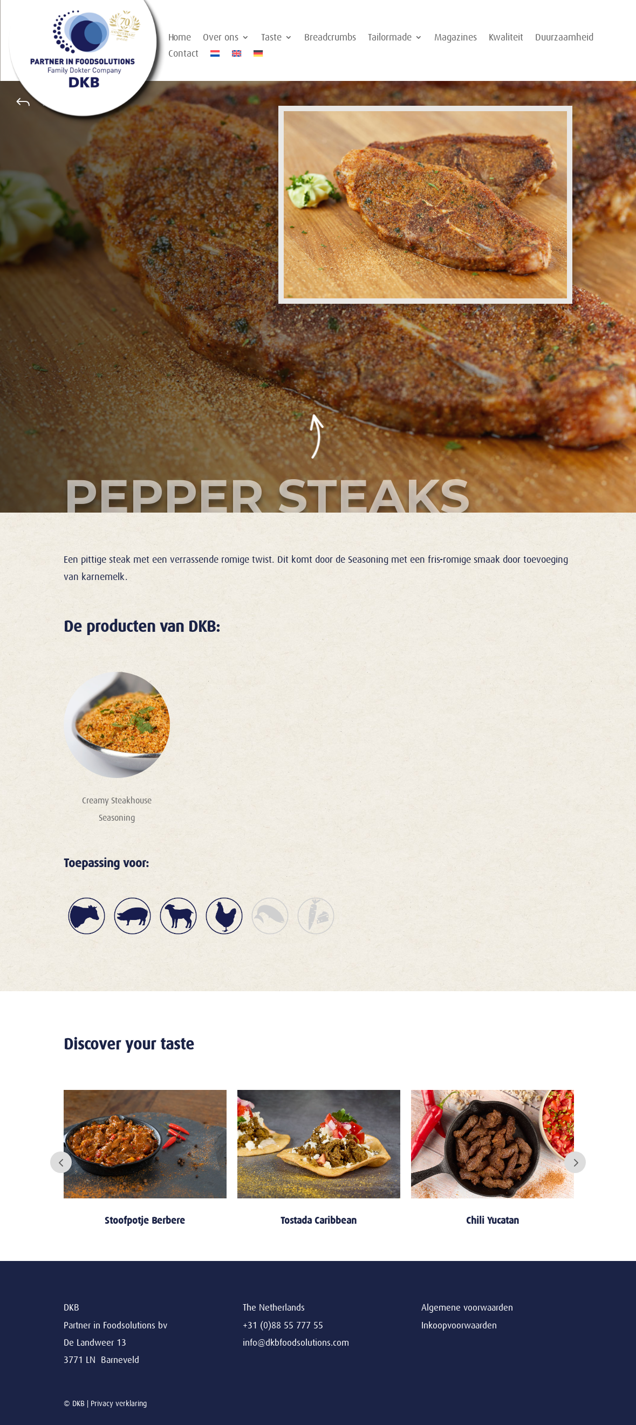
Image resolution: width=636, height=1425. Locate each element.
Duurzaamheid (564, 38)
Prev (61, 1162)
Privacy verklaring (119, 1403)
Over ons (220, 38)
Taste (271, 38)
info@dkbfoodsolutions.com (296, 1343)
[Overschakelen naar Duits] (258, 56)
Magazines (455, 38)
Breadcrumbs (330, 38)
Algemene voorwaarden (467, 1308)
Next (575, 1162)
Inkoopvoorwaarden (459, 1325)
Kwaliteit (506, 38)
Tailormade (390, 38)
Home (179, 38)
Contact (183, 54)
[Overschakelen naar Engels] (237, 56)
